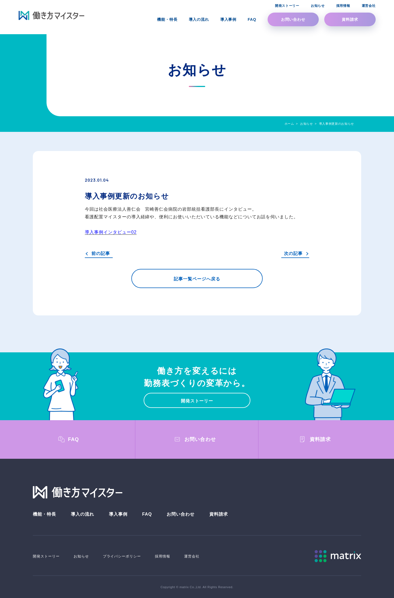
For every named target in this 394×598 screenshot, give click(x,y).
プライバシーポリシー (122, 556)
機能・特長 (44, 514)
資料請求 (350, 19)
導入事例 (118, 514)
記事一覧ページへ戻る (197, 279)
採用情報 (162, 556)
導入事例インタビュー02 (111, 232)
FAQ (147, 514)
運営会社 (191, 556)
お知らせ (81, 556)
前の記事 (100, 253)
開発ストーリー (197, 401)
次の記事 (293, 253)
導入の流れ (82, 514)
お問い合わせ (293, 19)
